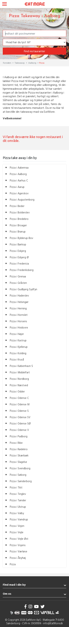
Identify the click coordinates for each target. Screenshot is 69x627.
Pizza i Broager (18, 225)
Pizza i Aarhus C (19, 180)
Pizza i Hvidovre (19, 327)
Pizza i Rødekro (19, 449)
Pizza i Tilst (16, 487)
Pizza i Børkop (18, 244)
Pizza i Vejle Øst (19, 539)
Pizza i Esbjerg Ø (19, 257)
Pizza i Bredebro (19, 219)
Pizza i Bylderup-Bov (21, 238)
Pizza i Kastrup (18, 340)
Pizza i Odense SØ (20, 423)
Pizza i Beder (17, 206)
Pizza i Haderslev (19, 295)
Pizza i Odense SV (20, 417)
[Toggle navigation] (4, 4)
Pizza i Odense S (19, 411)
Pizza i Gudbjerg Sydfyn (23, 289)
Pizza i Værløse (18, 551)
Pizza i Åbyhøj (18, 558)
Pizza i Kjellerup (19, 347)
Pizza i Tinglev (18, 494)
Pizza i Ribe (16, 443)
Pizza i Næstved (19, 385)
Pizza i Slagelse (18, 462)
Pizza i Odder (17, 391)
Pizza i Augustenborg (22, 199)
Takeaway (19, 62)
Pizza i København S (21, 366)
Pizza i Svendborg (20, 468)
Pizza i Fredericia (19, 263)
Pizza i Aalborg (18, 174)
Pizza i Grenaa (18, 276)
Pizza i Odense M (19, 404)
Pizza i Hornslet (19, 315)
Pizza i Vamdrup (19, 519)
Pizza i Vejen (17, 526)
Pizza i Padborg (18, 436)
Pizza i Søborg (18, 475)
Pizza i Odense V (19, 430)
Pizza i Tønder (18, 500)
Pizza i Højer (17, 334)
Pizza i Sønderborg (21, 481)
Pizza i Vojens (18, 545)
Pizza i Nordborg (19, 379)
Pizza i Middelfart (20, 372)
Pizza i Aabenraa (19, 167)
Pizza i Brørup (18, 231)
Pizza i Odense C (19, 398)
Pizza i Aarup (17, 187)
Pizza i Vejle (16, 532)
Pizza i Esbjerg (18, 251)
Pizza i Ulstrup (18, 507)
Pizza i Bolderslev (20, 212)
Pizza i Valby (17, 513)
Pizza (13, 564)
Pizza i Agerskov (19, 193)
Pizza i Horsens (18, 321)
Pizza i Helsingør (19, 302)
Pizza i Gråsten (18, 283)
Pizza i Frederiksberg (21, 270)
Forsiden (7, 62)
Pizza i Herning (18, 308)
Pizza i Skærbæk (19, 455)
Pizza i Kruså (17, 359)
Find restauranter (34, 51)
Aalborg (32, 62)
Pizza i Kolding (18, 353)
